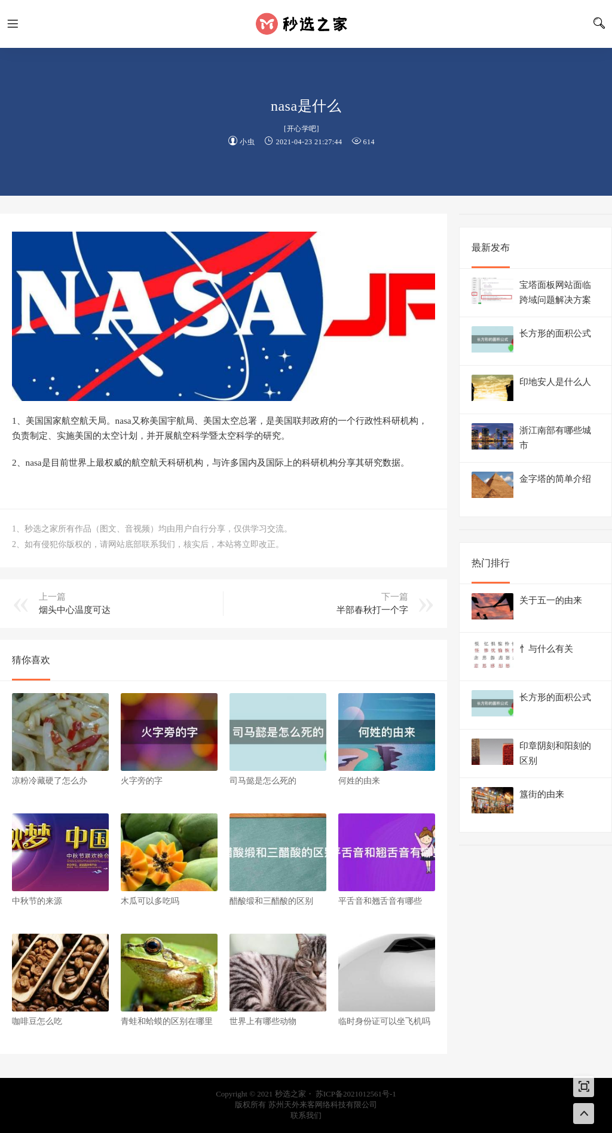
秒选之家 (306, 24)
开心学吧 (302, 128)
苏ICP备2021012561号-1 (356, 1093)
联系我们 (306, 1115)
